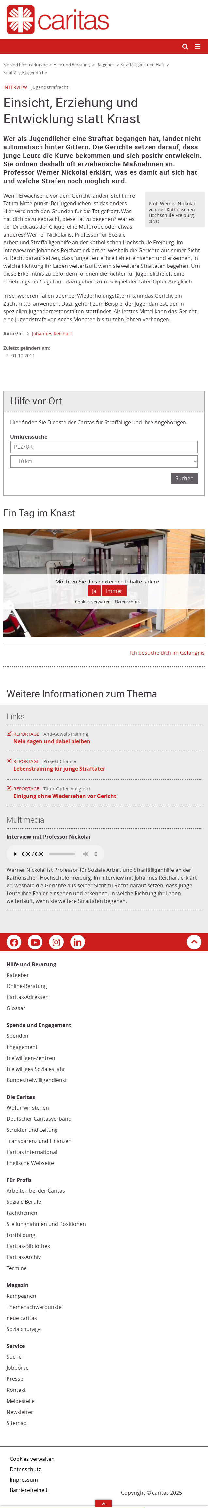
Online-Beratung (27, 986)
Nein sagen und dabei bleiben (51, 741)
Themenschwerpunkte (34, 1306)
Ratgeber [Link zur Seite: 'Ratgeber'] (105, 65)
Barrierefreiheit (29, 1490)
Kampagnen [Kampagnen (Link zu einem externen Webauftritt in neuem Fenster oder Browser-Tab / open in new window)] (21, 1295)
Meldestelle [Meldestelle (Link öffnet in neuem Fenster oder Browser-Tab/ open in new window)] (21, 1401)
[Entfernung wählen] (104, 461)
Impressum (24, 1479)
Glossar (16, 1008)
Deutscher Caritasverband (39, 1118)
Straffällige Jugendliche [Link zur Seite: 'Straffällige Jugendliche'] (25, 72)
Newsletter (20, 1412)
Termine (17, 1268)
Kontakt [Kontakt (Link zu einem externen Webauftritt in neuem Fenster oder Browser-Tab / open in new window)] (16, 1389)
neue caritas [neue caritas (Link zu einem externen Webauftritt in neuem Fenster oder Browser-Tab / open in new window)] (22, 1318)
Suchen (184, 478)
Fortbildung (21, 1235)
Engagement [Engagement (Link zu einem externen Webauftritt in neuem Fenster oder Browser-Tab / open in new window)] (22, 1046)
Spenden (17, 1035)
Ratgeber (18, 975)
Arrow (103, 1503)
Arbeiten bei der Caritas (36, 1190)
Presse (15, 1378)
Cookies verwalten (32, 1458)
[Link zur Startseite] (104, 19)
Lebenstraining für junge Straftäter (59, 768)
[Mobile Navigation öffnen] (198, 46)
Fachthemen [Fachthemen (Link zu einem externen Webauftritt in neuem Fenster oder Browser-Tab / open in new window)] (22, 1212)
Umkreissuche (28, 436)
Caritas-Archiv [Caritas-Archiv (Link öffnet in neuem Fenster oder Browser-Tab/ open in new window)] (24, 1257)
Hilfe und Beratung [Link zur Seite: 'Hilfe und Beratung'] (72, 65)
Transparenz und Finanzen (39, 1141)
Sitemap (17, 1423)
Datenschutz (25, 1469)
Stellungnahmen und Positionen (46, 1223)
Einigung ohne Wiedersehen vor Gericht (64, 796)
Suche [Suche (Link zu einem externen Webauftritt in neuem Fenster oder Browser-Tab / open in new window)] (14, 1356)
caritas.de (38, 65)
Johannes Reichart (52, 333)
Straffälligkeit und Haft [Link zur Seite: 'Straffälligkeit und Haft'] (142, 65)
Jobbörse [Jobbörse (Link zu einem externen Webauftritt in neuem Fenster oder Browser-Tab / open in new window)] (18, 1367)
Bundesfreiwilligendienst (37, 1080)
